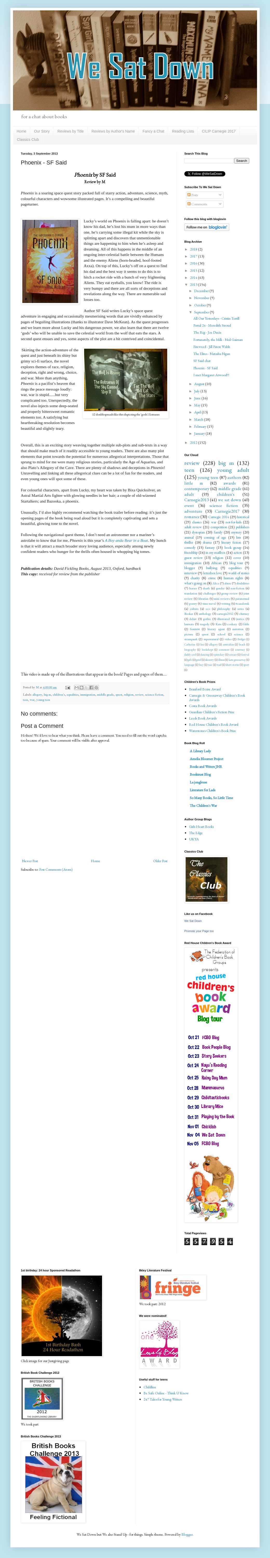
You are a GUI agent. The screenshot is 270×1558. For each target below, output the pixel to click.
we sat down (229, 500)
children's (59, 694)
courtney (240, 649)
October (200, 305)
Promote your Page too (199, 931)
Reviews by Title (70, 131)
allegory (37, 694)
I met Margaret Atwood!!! (211, 375)
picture (188, 634)
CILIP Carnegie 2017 (219, 131)
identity (209, 660)
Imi (202, 644)
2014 (194, 277)
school (221, 634)
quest (119, 694)
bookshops (207, 649)
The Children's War (203, 805)
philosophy (223, 608)
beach (242, 644)
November (202, 297)
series (240, 608)
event (189, 505)
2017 (194, 256)
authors (234, 477)
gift (190, 660)
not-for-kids (233, 522)
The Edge (196, 832)
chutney (244, 613)
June (197, 398)
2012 (194, 442)
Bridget (242, 639)
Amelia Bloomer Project (206, 758)
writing (225, 603)
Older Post (160, 861)
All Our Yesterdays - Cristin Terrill (216, 318)
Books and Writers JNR (206, 766)
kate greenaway (237, 660)
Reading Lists (183, 131)
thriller (188, 542)
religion (128, 694)
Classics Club (28, 139)
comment (224, 649)
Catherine (189, 644)
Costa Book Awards (203, 705)
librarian (203, 598)
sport (246, 664)
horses (193, 588)
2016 (194, 263)
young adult (233, 470)
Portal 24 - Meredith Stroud (212, 325)
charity (195, 578)
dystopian (198, 532)
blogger (189, 567)
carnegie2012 (225, 613)
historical (243, 516)
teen (25, 699)
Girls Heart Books (201, 826)
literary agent (216, 629)
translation (190, 593)
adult (189, 494)
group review (229, 593)
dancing (204, 654)
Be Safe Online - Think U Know (166, 1393)
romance (192, 516)
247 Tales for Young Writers (163, 1399)
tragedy (205, 624)
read (219, 664)
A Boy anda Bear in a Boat (126, 540)
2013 (194, 284)
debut (193, 619)
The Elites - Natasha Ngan (211, 353)
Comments (197, 204)
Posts (192, 195)
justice (240, 619)
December (202, 290)
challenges (209, 593)
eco (208, 608)
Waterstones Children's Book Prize (212, 730)
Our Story (42, 131)
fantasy (210, 547)
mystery (236, 532)
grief (198, 660)
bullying (211, 567)
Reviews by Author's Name (113, 131)
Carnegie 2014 (218, 516)
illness (221, 660)
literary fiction (231, 542)
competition (219, 527)
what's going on (195, 583)
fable (246, 624)
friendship (191, 552)
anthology (205, 613)
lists (238, 537)
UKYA (194, 839)
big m (47, 694)
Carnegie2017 (227, 511)
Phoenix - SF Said (205, 368)
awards (230, 483)
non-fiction (237, 588)
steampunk (191, 639)
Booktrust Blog (200, 774)
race (210, 664)
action (237, 552)
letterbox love (212, 573)
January (200, 433)
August (199, 383)
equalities (72, 694)
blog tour (236, 562)
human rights (233, 578)
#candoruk (242, 603)
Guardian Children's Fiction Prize (211, 712)
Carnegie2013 (196, 500)
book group (233, 547)
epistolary (219, 654)
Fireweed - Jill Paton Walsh (211, 346)
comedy (189, 547)
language (189, 664)
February (200, 426)
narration (238, 629)
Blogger (187, 1534)
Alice (215, 583)
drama (207, 542)
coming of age (215, 537)
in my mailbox (215, 552)
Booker (188, 613)
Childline (150, 1387)
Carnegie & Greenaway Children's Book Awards (217, 697)
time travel (209, 603)
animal (189, 537)
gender (220, 588)
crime (212, 578)
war (32, 699)
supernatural (211, 639)
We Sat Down (193, 920)
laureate (189, 624)
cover (237, 557)
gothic (207, 619)
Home (21, 131)
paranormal (242, 598)
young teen (43, 699)
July (197, 391)
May (197, 405)
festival (245, 654)
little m (193, 483)
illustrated (223, 619)
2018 (194, 249)
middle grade (105, 694)
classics (196, 522)
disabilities (242, 583)
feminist (195, 629)
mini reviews (222, 598)
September (202, 312)
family (218, 532)
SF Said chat (202, 360)
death (206, 588)
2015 (194, 270)
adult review (193, 527)
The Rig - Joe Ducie (207, 332)
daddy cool (190, 654)
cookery (232, 624)
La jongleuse (198, 782)
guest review (193, 557)
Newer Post (30, 861)
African (216, 562)
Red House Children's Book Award (213, 724)
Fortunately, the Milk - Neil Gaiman (218, 339)
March (199, 419)
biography (190, 649)
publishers (242, 527)
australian (228, 644)
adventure (193, 511)
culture (194, 608)
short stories (232, 664)
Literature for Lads (202, 790)
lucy (201, 664)
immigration (87, 694)
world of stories (238, 573)
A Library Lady (200, 751)
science (238, 634)
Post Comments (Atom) (56, 869)
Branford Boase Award (205, 689)
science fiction (154, 694)
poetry (193, 603)
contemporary (196, 488)
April (198, 412)
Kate (218, 624)
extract (233, 654)
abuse (227, 583)
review (139, 694)
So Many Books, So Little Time (211, 797)
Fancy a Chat (153, 131)
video (228, 639)
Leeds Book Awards (203, 718)
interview (190, 573)
